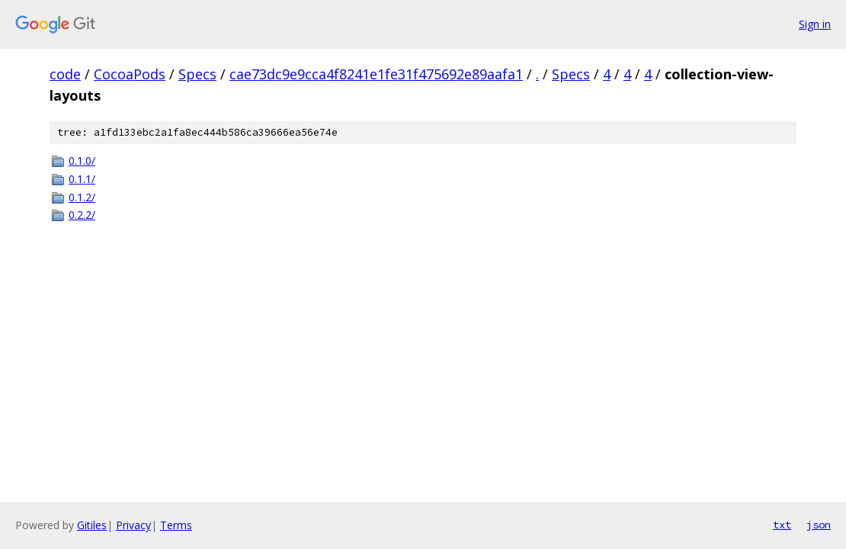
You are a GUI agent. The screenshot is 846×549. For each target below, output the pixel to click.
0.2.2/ (82, 214)
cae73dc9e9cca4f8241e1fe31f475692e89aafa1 (376, 74)
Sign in (815, 24)
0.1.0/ (82, 160)
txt (782, 524)
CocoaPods (129, 74)
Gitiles (92, 525)
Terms (176, 525)
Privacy (133, 525)
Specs (197, 74)
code (65, 74)
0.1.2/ (82, 197)
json (818, 524)
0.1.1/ (82, 179)
